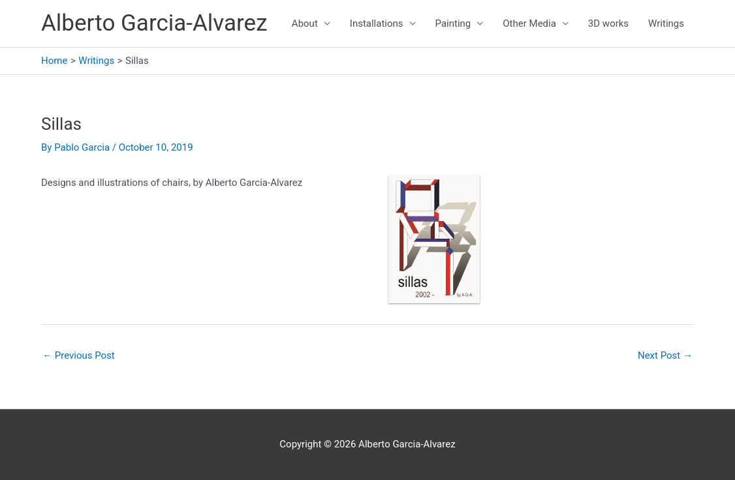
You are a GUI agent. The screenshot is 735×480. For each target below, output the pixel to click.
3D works (608, 23)
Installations (376, 23)
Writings (666, 23)
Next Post (665, 355)
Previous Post (78, 355)
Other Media (529, 23)
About (305, 23)
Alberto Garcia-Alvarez (154, 23)
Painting (453, 23)
